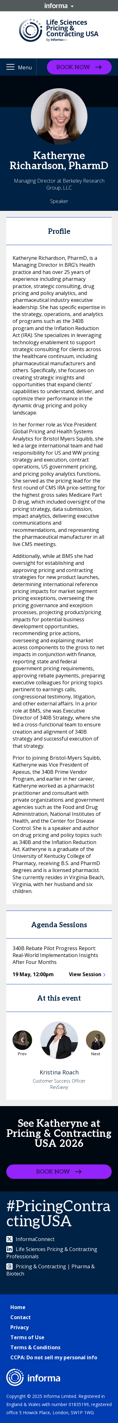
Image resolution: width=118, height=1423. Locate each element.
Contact (20, 1317)
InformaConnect (30, 1239)
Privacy (19, 1327)
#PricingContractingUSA (58, 1214)
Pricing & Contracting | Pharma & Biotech (50, 1270)
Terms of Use (27, 1337)
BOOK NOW (73, 67)
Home (17, 1307)
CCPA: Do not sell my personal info (53, 1357)
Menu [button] (25, 67)
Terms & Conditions (35, 1347)
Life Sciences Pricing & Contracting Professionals (51, 1253)
